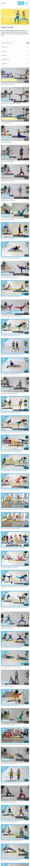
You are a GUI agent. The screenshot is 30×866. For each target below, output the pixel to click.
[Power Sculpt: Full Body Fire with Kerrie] (15, 335)
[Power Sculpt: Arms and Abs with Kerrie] (15, 374)
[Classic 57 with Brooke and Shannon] (15, 277)
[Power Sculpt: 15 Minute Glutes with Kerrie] (15, 258)
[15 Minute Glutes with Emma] (15, 84)
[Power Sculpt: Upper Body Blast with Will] (15, 490)
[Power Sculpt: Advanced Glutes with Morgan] (15, 451)
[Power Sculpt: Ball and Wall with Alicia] (15, 705)
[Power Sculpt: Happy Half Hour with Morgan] (15, 316)
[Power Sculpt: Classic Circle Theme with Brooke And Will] (15, 432)
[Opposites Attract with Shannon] (15, 200)
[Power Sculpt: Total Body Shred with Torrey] (15, 783)
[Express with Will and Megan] (15, 161)
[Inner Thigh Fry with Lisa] (15, 686)
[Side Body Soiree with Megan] (15, 219)
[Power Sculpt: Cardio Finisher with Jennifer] (15, 413)
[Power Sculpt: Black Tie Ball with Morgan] (15, 528)
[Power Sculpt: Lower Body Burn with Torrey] (15, 297)
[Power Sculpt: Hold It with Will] (15, 239)
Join (21, 3)
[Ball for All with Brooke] (15, 142)
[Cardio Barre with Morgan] (15, 628)
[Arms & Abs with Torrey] (15, 123)
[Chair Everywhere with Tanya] (15, 725)
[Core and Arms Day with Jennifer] (15, 802)
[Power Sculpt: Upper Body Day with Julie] (15, 860)
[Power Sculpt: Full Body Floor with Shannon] (15, 667)
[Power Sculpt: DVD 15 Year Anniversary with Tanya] (15, 548)
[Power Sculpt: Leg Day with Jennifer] (15, 821)
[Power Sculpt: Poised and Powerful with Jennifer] (15, 509)
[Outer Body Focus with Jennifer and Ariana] (15, 103)
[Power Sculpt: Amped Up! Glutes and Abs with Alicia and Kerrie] (15, 587)
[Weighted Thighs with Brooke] (15, 181)
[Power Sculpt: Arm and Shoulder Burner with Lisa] (15, 355)
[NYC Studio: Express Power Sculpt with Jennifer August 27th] (15, 744)
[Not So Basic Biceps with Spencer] (15, 763)
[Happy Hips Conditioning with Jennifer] (15, 393)
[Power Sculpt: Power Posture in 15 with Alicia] (15, 647)
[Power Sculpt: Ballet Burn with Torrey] (15, 567)
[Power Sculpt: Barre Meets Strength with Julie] (15, 841)
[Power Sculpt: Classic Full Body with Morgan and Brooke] (15, 470)
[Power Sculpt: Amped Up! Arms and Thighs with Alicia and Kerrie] (15, 608)
